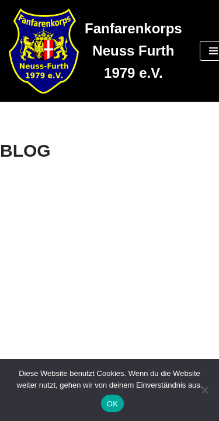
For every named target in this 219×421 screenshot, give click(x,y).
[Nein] (204, 390)
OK (112, 403)
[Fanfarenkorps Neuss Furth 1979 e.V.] (95, 51)
